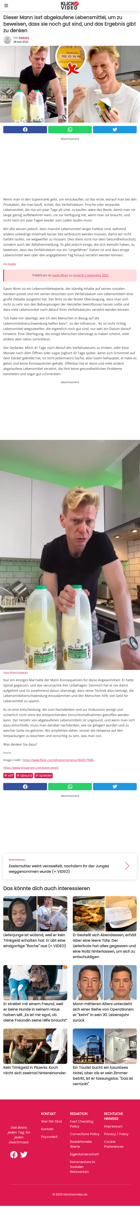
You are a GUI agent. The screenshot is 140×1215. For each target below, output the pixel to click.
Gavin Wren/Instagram (15, 672)
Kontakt (47, 1129)
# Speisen (43, 775)
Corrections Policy (85, 1134)
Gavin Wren (60, 275)
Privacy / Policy (116, 1134)
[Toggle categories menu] (6, 5)
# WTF (8, 775)
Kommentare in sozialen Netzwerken (82, 1167)
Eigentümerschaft (84, 1154)
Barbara (24, 38)
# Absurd (24, 775)
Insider (12, 264)
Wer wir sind (51, 1121)
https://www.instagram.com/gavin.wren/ (31, 768)
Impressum (113, 1126)
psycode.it (49, 1136)
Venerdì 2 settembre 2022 (90, 275)
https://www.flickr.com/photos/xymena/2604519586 (58, 760)
